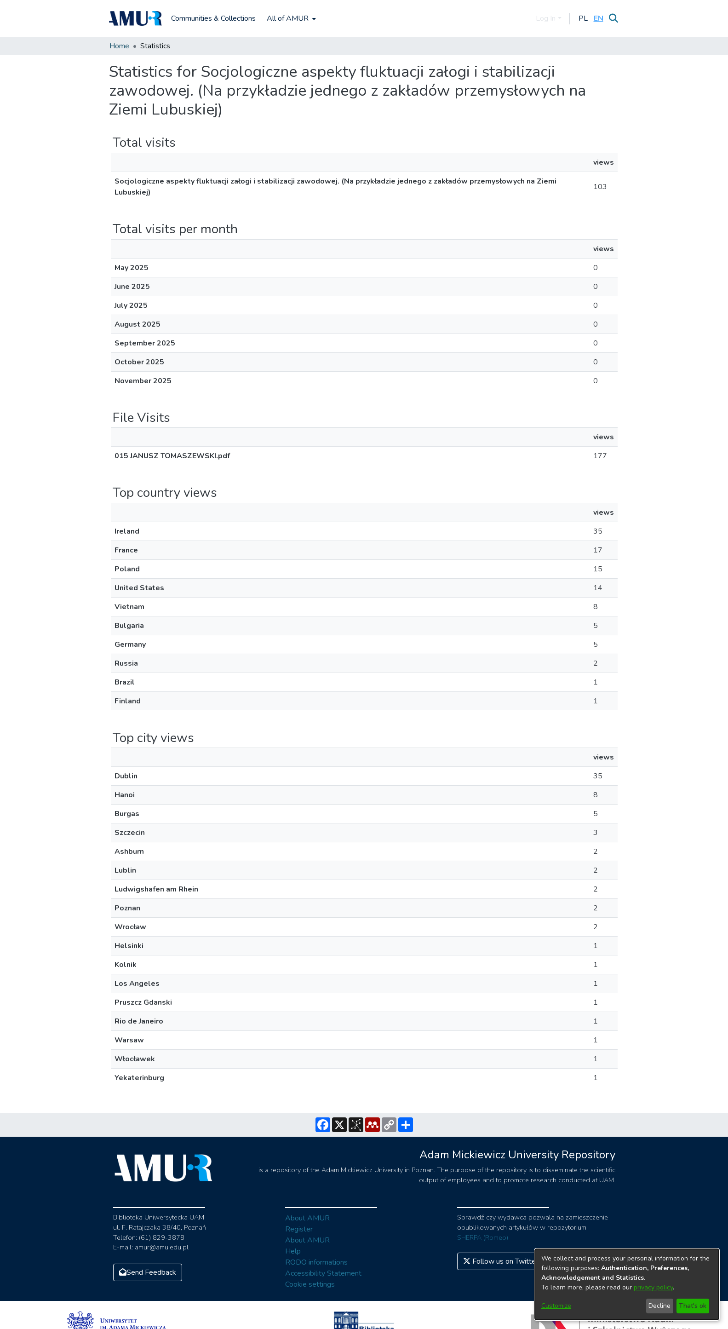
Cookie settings (310, 1284)
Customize (556, 1305)
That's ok (692, 1305)
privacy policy (653, 1287)
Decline (659, 1305)
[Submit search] (613, 18)
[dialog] (627, 1284)
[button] (583, 18)
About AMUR (307, 1218)
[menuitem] (290, 18)
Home (119, 46)
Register (299, 1229)
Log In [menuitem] (546, 18)
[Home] (135, 18)
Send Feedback (147, 1272)
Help (293, 1251)
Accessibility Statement (323, 1273)
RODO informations (316, 1262)
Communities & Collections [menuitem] (213, 18)
